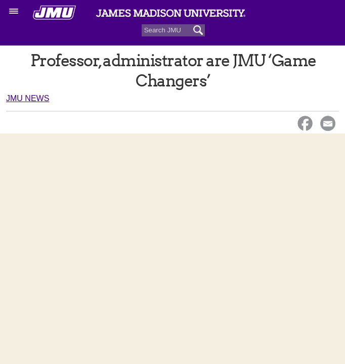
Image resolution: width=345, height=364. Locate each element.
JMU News (27, 98)
